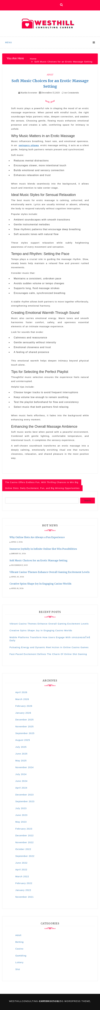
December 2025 (24, 719)
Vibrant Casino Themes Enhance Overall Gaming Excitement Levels (50, 572)
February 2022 (23, 883)
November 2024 (24, 767)
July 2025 (21, 747)
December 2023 (24, 794)
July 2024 (21, 774)
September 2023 (25, 801)
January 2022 (23, 890)
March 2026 (22, 699)
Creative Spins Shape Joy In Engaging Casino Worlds (40, 583)
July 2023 (21, 808)
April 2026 (21, 692)
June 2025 (21, 753)
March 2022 (22, 876)
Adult (50, 74)
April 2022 (21, 869)
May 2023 (21, 822)
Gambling (20, 955)
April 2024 (21, 787)
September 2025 (25, 733)
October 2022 (23, 849)
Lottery (19, 962)
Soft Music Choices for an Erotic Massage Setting (38, 560)
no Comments (70, 92)
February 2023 (23, 828)
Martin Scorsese (28, 92)
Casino (19, 948)
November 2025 (24, 726)
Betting (19, 942)
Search (87, 500)
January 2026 (23, 713)
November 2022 (24, 842)
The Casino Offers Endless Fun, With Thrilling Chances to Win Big (41, 482)
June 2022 (21, 863)
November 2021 (24, 897)
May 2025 (21, 760)
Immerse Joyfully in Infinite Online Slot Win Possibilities (43, 548)
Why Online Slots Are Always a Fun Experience (37, 537)
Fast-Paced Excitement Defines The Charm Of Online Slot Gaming (48, 654)
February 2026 (23, 706)
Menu (8, 42)
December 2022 (24, 835)
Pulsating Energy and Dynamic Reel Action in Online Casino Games (49, 647)
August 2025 (22, 740)
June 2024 (21, 781)
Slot (17, 969)
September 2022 (25, 856)
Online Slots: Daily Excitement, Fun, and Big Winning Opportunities (42, 488)
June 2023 (21, 815)
